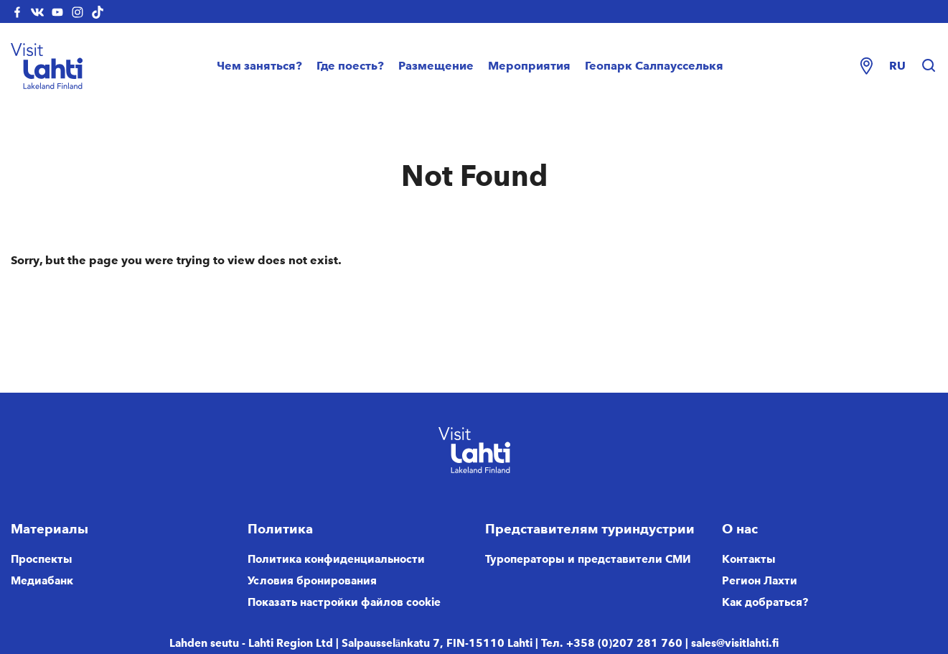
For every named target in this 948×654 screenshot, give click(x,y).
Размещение (436, 66)
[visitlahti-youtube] (57, 11)
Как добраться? (765, 602)
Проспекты (41, 559)
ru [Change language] (897, 66)
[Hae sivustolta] (928, 66)
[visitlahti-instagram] (77, 11)
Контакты (749, 559)
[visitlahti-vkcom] (37, 11)
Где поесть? (350, 66)
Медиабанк (42, 580)
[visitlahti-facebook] (17, 11)
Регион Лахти (759, 580)
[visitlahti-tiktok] (97, 11)
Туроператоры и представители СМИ (588, 559)
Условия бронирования (312, 580)
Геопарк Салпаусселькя (654, 66)
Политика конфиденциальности (336, 559)
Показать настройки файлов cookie (344, 602)
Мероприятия (529, 66)
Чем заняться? (259, 66)
